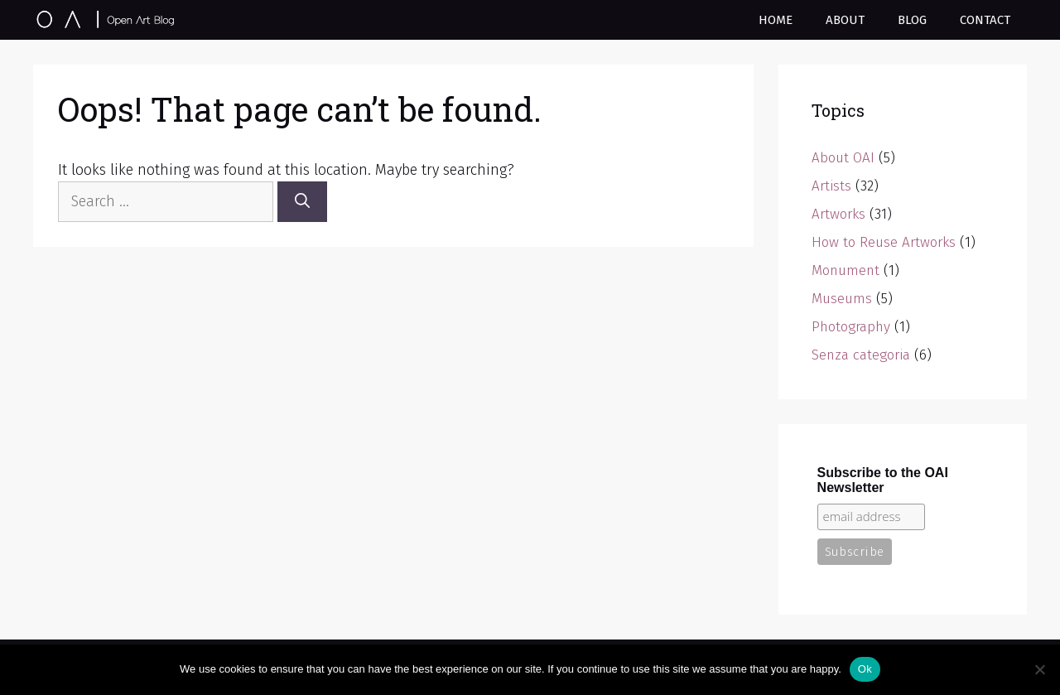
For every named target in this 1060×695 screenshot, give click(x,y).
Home (776, 19)
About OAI (843, 158)
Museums (842, 298)
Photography (851, 326)
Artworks (838, 214)
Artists (831, 186)
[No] (1039, 669)
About (845, 19)
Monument (845, 270)
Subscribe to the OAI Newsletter (882, 480)
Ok (865, 669)
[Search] (302, 201)
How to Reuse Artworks (884, 242)
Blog (912, 19)
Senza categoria (861, 355)
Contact (985, 19)
